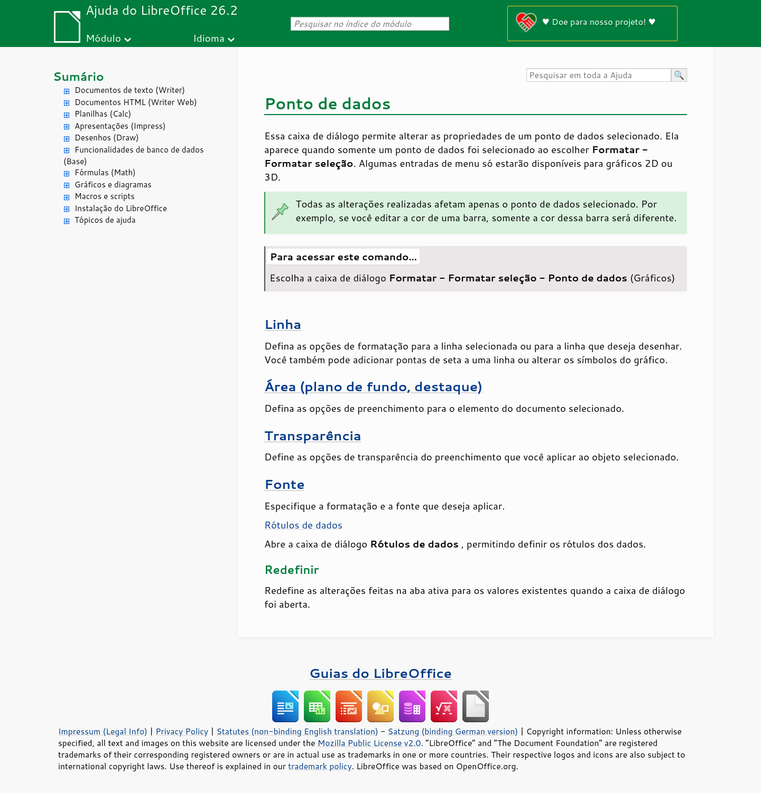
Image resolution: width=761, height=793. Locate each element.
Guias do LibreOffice (380, 673)
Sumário (78, 76)
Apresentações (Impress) (120, 125)
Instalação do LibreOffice (121, 208)
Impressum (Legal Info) (102, 731)
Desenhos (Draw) (107, 137)
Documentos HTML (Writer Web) (136, 102)
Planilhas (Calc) (103, 113)
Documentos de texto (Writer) (130, 90)
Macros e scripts (105, 196)
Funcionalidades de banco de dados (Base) (133, 155)
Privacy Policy (181, 731)
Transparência (312, 435)
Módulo (103, 38)
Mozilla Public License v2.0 (369, 743)
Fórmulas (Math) (105, 172)
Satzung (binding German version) (453, 731)
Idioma (209, 38)
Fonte (284, 484)
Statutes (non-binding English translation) (297, 731)
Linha (282, 324)
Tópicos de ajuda (105, 219)
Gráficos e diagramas (113, 184)
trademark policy (319, 766)
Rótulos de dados (303, 525)
